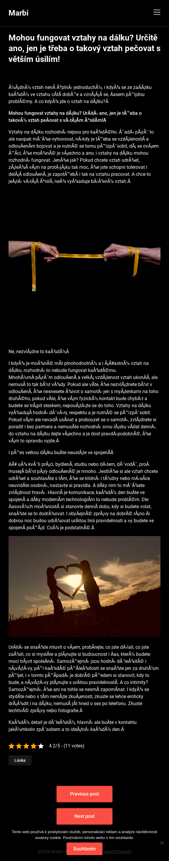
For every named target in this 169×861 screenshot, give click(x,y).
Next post (84, 816)
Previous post (84, 794)
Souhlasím (84, 849)
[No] (162, 843)
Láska (20, 760)
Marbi (19, 13)
